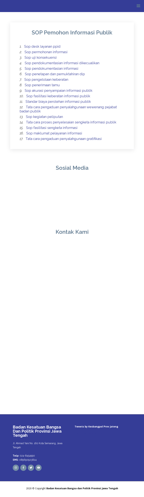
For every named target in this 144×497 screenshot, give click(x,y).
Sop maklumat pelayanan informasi (54, 133)
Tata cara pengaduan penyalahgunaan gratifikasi (64, 139)
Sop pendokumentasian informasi (51, 68)
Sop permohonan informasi (46, 52)
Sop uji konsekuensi (41, 57)
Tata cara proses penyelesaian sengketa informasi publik (71, 122)
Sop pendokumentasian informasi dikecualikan (62, 63)
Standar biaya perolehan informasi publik (58, 102)
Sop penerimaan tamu (42, 85)
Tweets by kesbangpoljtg (88, 433)
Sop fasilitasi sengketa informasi (51, 128)
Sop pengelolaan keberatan (46, 79)
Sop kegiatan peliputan (44, 117)
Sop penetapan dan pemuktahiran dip (55, 74)
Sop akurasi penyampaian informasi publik (58, 90)
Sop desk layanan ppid (42, 46)
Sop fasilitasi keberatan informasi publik (58, 96)
